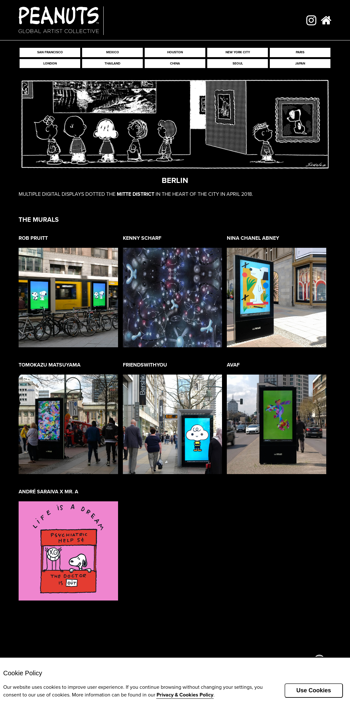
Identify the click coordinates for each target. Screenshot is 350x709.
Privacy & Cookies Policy (185, 694)
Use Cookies (313, 690)
